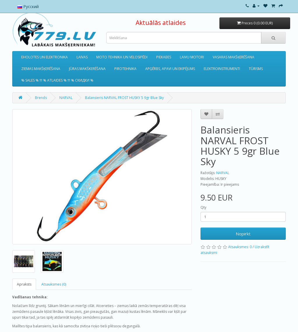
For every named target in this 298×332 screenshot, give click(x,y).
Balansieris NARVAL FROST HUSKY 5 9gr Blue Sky (124, 97)
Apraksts (24, 284)
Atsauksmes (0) (53, 284)
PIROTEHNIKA (125, 68)
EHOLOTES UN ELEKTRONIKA (44, 57)
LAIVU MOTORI (192, 57)
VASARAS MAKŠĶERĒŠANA (233, 57)
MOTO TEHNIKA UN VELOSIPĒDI (122, 57)
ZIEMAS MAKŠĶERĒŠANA (40, 68)
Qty (203, 207)
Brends (41, 97)
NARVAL (65, 97)
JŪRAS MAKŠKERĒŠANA (87, 68)
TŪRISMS (256, 68)
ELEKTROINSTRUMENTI (222, 68)
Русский (28, 6)
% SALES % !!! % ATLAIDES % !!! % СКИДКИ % (57, 80)
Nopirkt (243, 234)
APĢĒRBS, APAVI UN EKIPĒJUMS (170, 68)
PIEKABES (163, 57)
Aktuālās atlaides (161, 23)
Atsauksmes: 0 (240, 246)
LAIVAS (82, 57)
